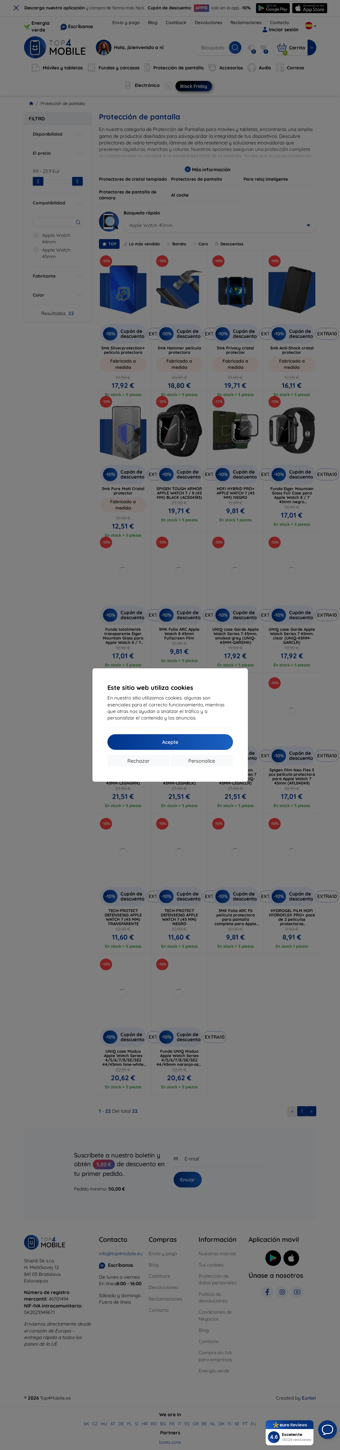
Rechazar (138, 761)
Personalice (201, 761)
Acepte (170, 742)
